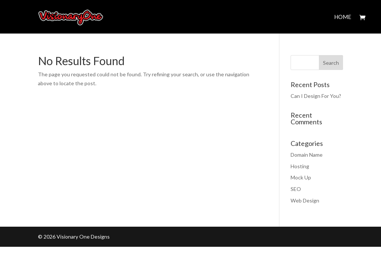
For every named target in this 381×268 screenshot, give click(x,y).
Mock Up (301, 177)
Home (342, 17)
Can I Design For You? (316, 96)
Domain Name (307, 154)
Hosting (300, 166)
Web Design (305, 200)
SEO (296, 189)
